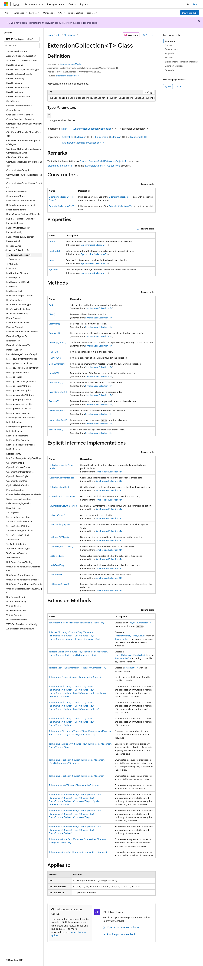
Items (51, 260)
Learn (50, 34)
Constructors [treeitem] (15, 259)
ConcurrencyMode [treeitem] (15, 195)
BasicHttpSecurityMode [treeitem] (17, 87)
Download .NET (189, 12)
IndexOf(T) (54, 373)
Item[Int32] (54, 250)
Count (52, 241)
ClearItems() (54, 323)
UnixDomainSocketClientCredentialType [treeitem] (23, 568)
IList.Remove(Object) (59, 583)
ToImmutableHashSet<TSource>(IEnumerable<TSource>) (77, 775)
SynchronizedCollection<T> (94, 244)
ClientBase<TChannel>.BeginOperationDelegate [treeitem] (24, 125)
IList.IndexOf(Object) (59, 537)
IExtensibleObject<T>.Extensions (102, 165)
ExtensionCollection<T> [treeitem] (21, 254)
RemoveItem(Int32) (58, 419)
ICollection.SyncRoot (59, 486)
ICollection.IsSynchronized (61, 477)
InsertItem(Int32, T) (58, 391)
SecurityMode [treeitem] (13, 512)
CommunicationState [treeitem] (16, 191)
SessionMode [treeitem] (12, 539)
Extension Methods (174, 65)
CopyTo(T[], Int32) (57, 342)
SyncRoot (53, 269)
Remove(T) (54, 401)
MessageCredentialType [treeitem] (17, 372)
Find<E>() (54, 351)
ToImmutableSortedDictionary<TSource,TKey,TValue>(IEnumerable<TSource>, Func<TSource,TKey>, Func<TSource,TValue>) (75, 830)
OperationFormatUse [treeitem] (16, 480)
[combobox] (22, 39)
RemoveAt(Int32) (57, 410)
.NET (58, 34)
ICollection (67, 136)
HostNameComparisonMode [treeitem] (20, 295)
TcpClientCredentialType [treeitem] (17, 548)
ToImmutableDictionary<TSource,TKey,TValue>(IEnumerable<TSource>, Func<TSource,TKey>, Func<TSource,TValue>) (72, 722)
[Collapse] (39, 32)
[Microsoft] (6, 4)
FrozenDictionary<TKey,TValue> (130, 635)
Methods (169, 57)
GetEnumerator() (57, 363)
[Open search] (188, 4)
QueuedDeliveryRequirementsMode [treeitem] (23, 494)
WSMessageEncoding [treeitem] (16, 619)
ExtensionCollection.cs (66, 75)
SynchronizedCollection (85, 128)
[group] (101, 98)
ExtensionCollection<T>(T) (61, 206)
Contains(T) (54, 332)
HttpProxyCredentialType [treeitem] (18, 309)
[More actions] (153, 35)
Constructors (171, 49)
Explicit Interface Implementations (181, 61)
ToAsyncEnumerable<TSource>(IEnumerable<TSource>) (76, 622)
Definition (170, 40)
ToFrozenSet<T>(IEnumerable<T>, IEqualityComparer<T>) (77, 667)
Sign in (196, 4)
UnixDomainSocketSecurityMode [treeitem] (22, 579)
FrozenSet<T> (131, 667)
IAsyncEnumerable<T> (140, 622)
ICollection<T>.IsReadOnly (62, 496)
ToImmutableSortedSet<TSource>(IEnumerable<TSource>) (78, 851)
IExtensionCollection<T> (90, 142)
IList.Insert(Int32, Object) (61, 546)
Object (64, 128)
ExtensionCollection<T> (60, 165)
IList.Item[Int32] (56, 574)
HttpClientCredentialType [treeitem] (18, 304)
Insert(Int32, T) (56, 382)
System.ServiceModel (70, 63)
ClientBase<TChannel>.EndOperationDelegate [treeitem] (23, 142)
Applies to (169, 69)
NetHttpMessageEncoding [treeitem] (19, 426)
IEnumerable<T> (138, 136)
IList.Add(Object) (57, 515)
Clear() (52, 314)
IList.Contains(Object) (59, 524)
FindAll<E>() (55, 357)
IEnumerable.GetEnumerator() (63, 505)
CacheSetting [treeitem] (12, 100)
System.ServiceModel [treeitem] (16, 51)
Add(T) (52, 304)
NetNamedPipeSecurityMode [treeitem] (20, 444)
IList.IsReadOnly (56, 565)
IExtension (105, 128)
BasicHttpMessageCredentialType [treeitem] (22, 69)
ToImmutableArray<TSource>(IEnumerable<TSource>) (75, 676)
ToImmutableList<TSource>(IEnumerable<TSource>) (74, 785)
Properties (170, 53)
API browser (69, 34)
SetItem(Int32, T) (57, 429)
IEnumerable (101, 136)
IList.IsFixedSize (56, 555)
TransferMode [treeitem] (13, 557)
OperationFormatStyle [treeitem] (17, 476)
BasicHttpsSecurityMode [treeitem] (18, 96)
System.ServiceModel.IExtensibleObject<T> (104, 161)
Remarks (169, 44)
